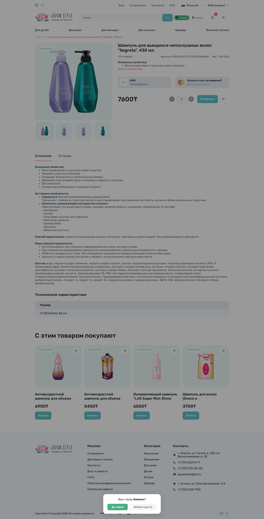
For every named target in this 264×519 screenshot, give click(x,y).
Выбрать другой (143, 507)
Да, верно (118, 507)
